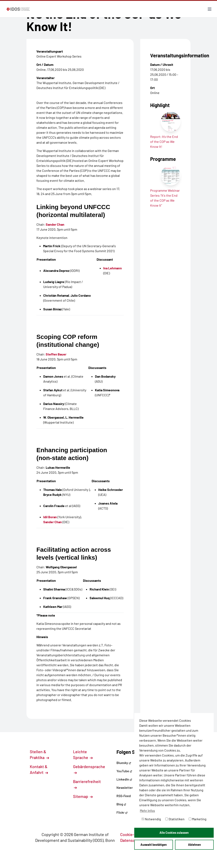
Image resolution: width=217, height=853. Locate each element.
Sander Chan (55, 224)
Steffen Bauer (56, 354)
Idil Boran (50, 517)
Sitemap (83, 796)
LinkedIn (124, 779)
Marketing (197, 819)
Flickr (122, 812)
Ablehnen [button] (194, 844)
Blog (121, 804)
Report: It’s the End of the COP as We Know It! (164, 141)
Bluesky (123, 763)
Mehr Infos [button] (147, 810)
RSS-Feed (123, 796)
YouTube (124, 771)
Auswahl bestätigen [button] (153, 844)
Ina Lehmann (112, 268)
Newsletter (124, 787)
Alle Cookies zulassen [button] (174, 832)
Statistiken (175, 819)
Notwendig (151, 819)
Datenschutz (133, 840)
